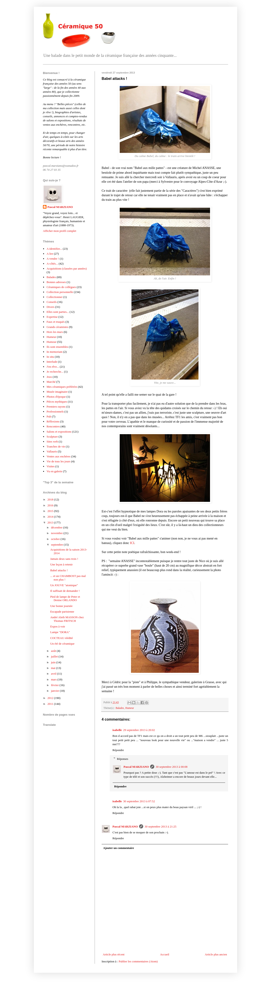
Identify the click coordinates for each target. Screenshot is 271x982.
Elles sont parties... (58, 312)
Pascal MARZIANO (136, 766)
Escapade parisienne (62, 611)
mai (53, 668)
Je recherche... (55, 371)
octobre (56, 539)
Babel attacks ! (59, 570)
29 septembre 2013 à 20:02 (139, 730)
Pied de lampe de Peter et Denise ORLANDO (65, 598)
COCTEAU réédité (61, 638)
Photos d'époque (56, 396)
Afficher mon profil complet (59, 231)
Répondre (118, 750)
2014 (50, 516)
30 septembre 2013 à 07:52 (139, 801)
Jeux (49, 376)
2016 (50, 505)
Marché (51, 381)
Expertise (52, 316)
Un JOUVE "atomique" (64, 585)
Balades (120, 708)
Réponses (122, 758)
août (54, 650)
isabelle (117, 730)
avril (54, 673)
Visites (50, 466)
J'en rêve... (53, 366)
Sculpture (52, 436)
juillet (55, 656)
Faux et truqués (56, 321)
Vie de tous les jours (58, 461)
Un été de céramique (62, 643)
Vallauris (52, 451)
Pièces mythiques (57, 401)
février (55, 685)
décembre (57, 527)
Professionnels (55, 411)
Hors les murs (55, 332)
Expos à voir (57, 626)
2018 (50, 499)
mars (54, 679)
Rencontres (53, 426)
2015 (50, 511)
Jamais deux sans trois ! (64, 558)
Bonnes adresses (56, 282)
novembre (57, 533)
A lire (50, 253)
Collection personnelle (60, 292)
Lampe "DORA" (60, 632)
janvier (55, 690)
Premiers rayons (56, 406)
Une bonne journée (61, 606)
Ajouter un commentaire (118, 848)
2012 (50, 698)
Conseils (52, 302)
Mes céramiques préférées (62, 386)
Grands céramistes (57, 327)
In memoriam (54, 351)
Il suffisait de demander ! (64, 590)
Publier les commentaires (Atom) (138, 961)
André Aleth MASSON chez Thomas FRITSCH (67, 618)
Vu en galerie (54, 471)
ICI (132, 543)
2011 (50, 703)
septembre (57, 544)
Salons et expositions (59, 431)
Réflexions (53, 421)
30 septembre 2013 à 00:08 (171, 766)
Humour (51, 341)
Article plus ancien (216, 954)
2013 (50, 522)
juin (53, 662)
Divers (50, 307)
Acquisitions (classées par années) (67, 268)
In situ (50, 356)
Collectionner (55, 297)
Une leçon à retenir (61, 564)
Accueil (164, 954)
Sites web (52, 441)
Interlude (52, 361)
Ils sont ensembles (57, 346)
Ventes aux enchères (58, 456)
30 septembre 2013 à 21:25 (160, 826)
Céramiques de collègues (61, 287)
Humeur (129, 708)
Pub (49, 416)
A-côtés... (52, 263)
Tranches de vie (56, 446)
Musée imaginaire (57, 391)
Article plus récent (113, 954)
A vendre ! (53, 258)
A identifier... (54, 248)
